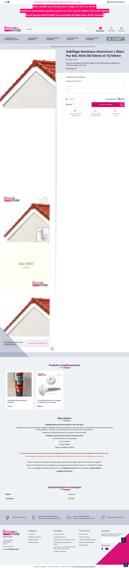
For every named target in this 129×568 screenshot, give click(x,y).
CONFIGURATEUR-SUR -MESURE (115, 39)
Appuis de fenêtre (33, 540)
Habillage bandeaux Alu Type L (40, 46)
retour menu (126, 566)
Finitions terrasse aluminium (92, 39)
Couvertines (31, 534)
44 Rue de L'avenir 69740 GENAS (8, 541)
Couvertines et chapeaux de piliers (12, 39)
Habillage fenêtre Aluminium (52, 39)
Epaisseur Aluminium (74, 81)
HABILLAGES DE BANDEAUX (33, 39)
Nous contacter (83, 534)
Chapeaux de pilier (33, 542)
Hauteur (69, 90)
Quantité (69, 105)
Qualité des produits (59, 537)
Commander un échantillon (37, 343)
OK (124, 540)
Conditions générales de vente (87, 540)
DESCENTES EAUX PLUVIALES (72, 39)
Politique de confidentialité (86, 542)
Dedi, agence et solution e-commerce (84, 567)
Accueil (7, 46)
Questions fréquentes (60, 551)
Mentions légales (83, 545)
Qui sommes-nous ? (59, 534)
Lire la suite (70, 68)
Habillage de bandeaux (23, 46)
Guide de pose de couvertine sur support (63, 543)
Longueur (69, 86)
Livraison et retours (84, 537)
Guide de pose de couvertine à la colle (64, 540)
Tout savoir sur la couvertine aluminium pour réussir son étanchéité (65, 548)
